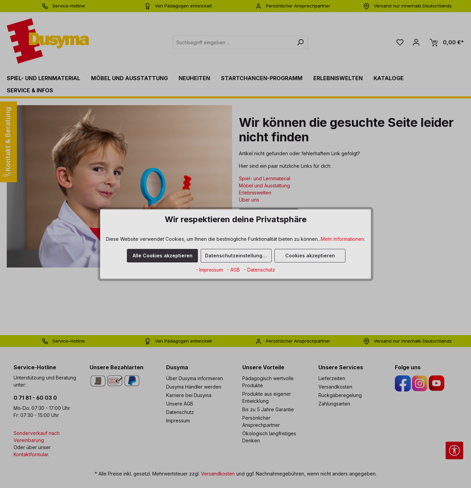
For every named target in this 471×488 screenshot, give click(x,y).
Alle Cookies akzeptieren (163, 255)
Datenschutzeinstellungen (236, 255)
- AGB (234, 270)
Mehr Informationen (342, 239)
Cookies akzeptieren (310, 255)
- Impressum (210, 270)
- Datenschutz (259, 270)
